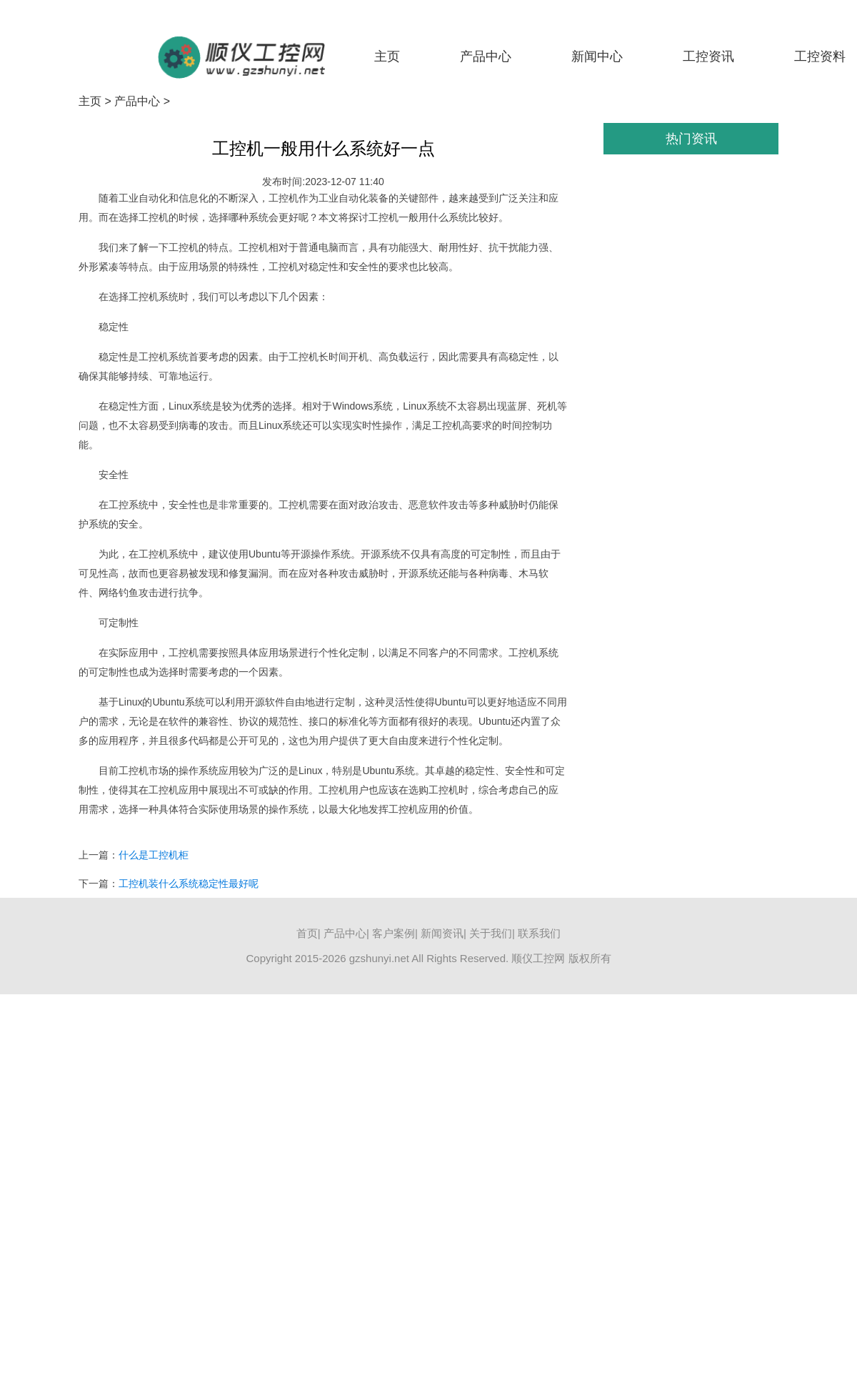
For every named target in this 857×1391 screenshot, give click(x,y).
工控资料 (820, 56)
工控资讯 (708, 56)
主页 (387, 56)
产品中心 (485, 56)
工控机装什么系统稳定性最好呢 (189, 883)
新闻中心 (597, 56)
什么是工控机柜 (154, 855)
